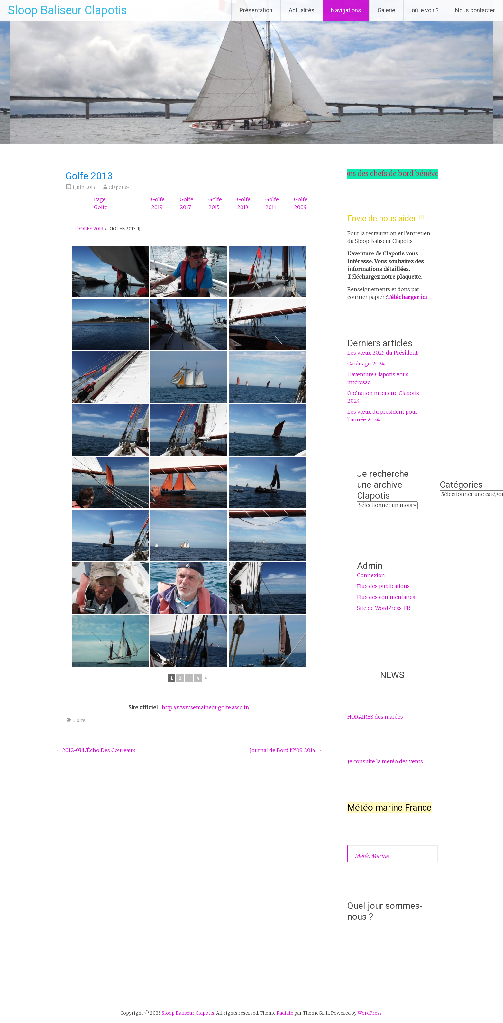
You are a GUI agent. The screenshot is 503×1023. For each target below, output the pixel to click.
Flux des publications (383, 586)
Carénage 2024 (366, 363)
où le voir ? (425, 10)
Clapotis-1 (120, 187)
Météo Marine (372, 856)
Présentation (256, 10)
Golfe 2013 (90, 229)
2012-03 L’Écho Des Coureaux (95, 750)
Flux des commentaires (386, 597)
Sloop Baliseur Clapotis (67, 10)
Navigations (346, 10)
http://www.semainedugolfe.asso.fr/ (206, 707)
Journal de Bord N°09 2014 (286, 750)
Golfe (79, 720)
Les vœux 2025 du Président (382, 352)
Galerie (386, 10)
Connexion (371, 575)
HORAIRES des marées (375, 717)
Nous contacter (475, 10)
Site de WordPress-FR (383, 608)
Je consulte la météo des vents (385, 761)
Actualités (302, 10)
